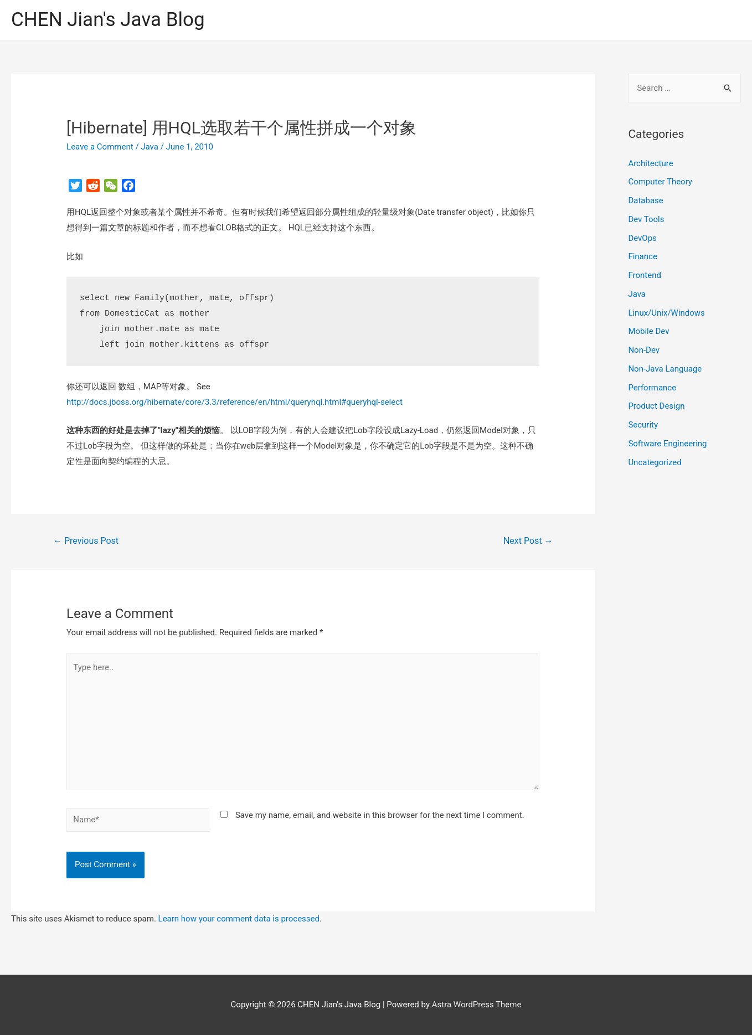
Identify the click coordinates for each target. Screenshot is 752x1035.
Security (643, 425)
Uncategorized (654, 462)
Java (149, 147)
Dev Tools (646, 219)
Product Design (656, 406)
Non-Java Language (665, 369)
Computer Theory (660, 182)
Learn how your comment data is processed (239, 919)
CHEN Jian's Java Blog (108, 19)
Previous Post (86, 540)
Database (645, 200)
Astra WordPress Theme (477, 1005)
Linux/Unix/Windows (666, 313)
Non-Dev (644, 350)
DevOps (642, 238)
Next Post (528, 540)
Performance (652, 388)
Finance (642, 256)
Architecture (650, 163)
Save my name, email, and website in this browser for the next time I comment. (379, 815)
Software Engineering (667, 444)
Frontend (644, 275)
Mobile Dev (648, 331)
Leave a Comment (99, 147)
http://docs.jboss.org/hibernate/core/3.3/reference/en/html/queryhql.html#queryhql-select (234, 402)
